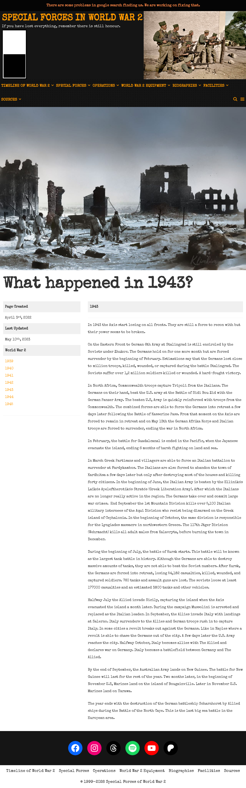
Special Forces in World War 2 (72, 18)
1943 (9, 390)
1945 (9, 404)
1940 (9, 368)
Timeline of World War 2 (28, 86)
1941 (9, 376)
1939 (9, 361)
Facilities (216, 86)
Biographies (187, 86)
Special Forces (73, 86)
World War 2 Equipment (146, 86)
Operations (106, 86)
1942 (9, 383)
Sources (11, 100)
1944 (9, 397)
